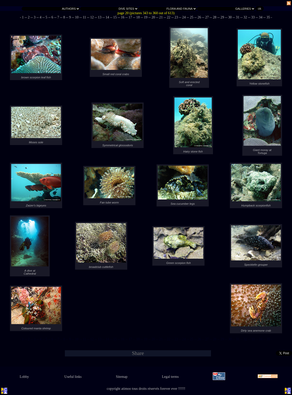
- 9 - (70, 17)
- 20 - (153, 17)
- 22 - (168, 17)
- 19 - (146, 17)
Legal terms (170, 377)
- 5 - (46, 17)
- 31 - (238, 17)
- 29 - (222, 17)
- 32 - (245, 17)
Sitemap (121, 377)
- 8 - (64, 17)
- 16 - (122, 17)
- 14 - (107, 17)
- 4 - (40, 17)
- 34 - (260, 17)
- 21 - (161, 17)
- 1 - (23, 17)
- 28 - (214, 17)
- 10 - (77, 17)
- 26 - (199, 17)
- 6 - (52, 17)
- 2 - (29, 17)
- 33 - (253, 17)
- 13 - (100, 17)
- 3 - (35, 17)
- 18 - (138, 17)
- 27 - (207, 17)
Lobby (24, 377)
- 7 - (58, 17)
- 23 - (176, 17)
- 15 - (115, 17)
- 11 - (84, 17)
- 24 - (184, 17)
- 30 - (230, 17)
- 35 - (268, 17)
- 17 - (130, 17)
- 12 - (92, 17)
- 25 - (192, 17)
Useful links (73, 377)
